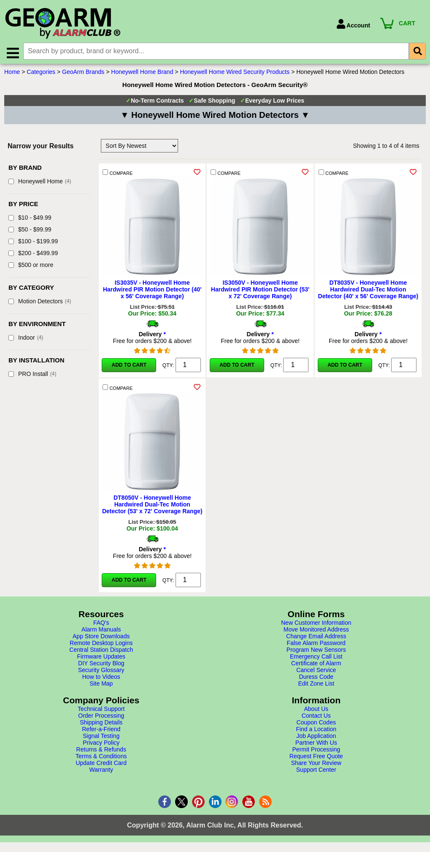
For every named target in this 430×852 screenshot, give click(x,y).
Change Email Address (316, 637)
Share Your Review (316, 764)
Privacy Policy (101, 743)
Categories (41, 73)
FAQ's (101, 624)
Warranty (101, 771)
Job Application (316, 737)
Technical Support (101, 710)
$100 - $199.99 (33, 242)
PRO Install (32, 375)
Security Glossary (101, 671)
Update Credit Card (101, 764)
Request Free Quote (316, 757)
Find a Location (316, 730)
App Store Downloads (101, 637)
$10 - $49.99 (29, 218)
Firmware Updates (101, 657)
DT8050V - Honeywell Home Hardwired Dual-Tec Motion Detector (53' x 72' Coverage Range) (152, 505)
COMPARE (118, 174)
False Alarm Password (316, 644)
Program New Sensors (316, 651)
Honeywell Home (39, 182)
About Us (316, 710)
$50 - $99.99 (29, 230)
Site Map (101, 684)
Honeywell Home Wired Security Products (234, 73)
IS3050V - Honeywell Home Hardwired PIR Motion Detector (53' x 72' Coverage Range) (260, 290)
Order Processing (101, 716)
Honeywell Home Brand (142, 73)
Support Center (316, 771)
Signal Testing (101, 737)
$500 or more (30, 266)
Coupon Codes (316, 723)
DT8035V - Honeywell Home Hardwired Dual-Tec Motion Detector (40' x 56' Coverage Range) (368, 290)
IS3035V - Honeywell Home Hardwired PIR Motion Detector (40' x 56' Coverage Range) (152, 290)
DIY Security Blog (101, 664)
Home (12, 73)
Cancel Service (316, 671)
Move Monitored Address (316, 630)
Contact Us (316, 716)
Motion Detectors (39, 302)
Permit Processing (316, 750)
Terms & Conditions (101, 757)
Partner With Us (316, 743)
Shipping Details (101, 723)
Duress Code (316, 678)
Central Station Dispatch (101, 651)
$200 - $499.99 (33, 254)
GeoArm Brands (83, 73)
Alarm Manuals (101, 630)
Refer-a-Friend (101, 730)
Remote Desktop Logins (101, 644)
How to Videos (101, 678)
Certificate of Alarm (316, 664)
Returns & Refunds (101, 750)
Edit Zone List (316, 684)
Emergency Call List (316, 657)
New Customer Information (316, 624)
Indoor (25, 338)
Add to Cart (129, 366)
